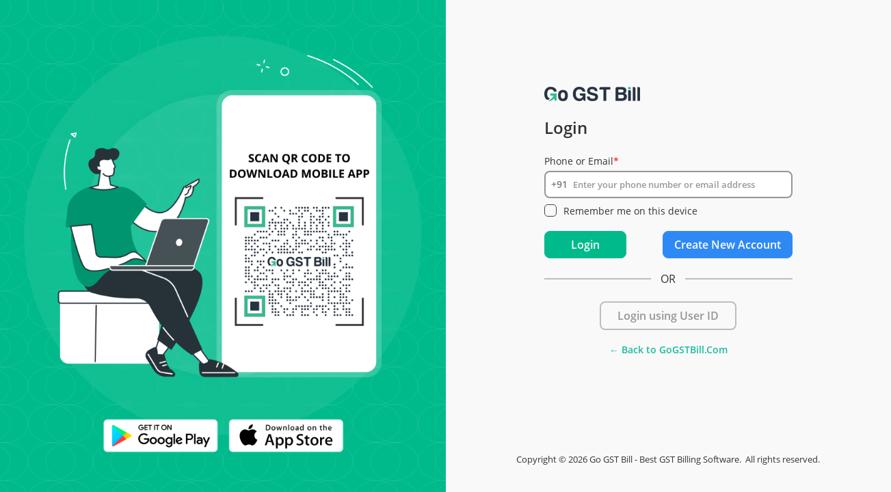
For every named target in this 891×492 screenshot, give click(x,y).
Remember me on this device (630, 210)
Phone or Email (581, 161)
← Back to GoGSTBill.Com (668, 349)
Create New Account (727, 244)
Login (585, 244)
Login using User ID (668, 315)
